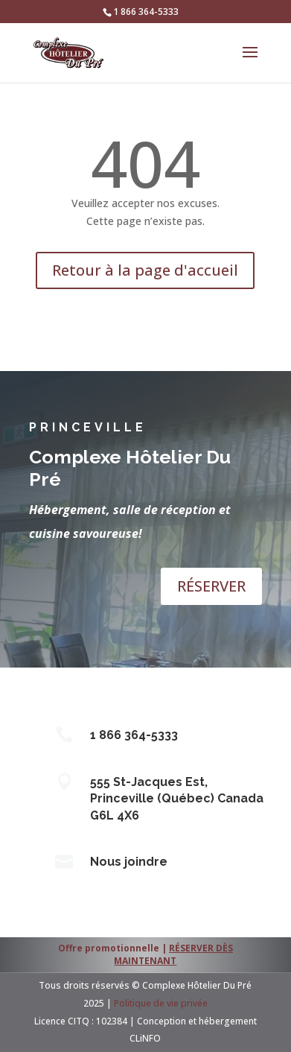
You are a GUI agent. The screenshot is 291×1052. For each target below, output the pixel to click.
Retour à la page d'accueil (145, 270)
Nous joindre (128, 862)
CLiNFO (145, 1038)
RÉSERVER (211, 586)
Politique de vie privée (161, 1003)
